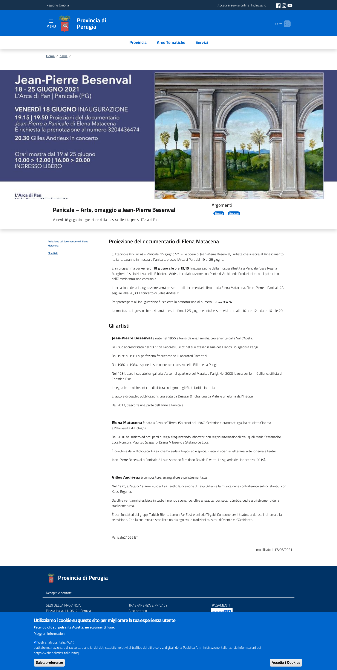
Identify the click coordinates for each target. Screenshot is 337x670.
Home (50, 56)
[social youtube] (290, 5)
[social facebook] (278, 5)
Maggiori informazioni (50, 638)
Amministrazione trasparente (149, 616)
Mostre (219, 213)
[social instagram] (284, 5)
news (63, 56)
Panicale (234, 213)
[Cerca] (285, 24)
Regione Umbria (57, 5)
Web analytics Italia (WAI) (55, 647)
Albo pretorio (138, 610)
